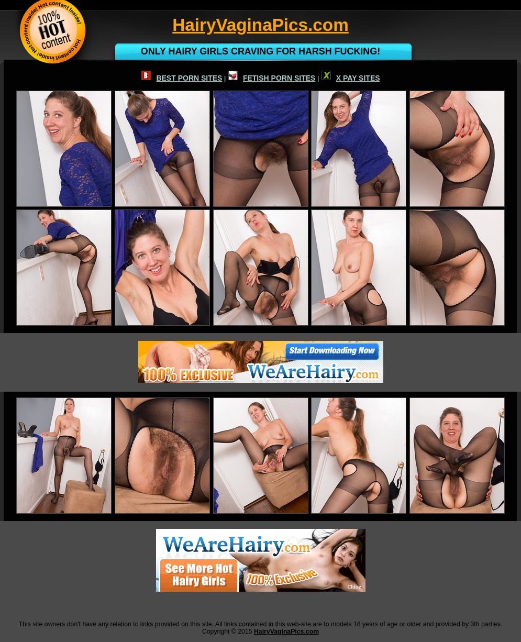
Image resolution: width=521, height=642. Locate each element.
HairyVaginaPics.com (286, 631)
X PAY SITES (351, 78)
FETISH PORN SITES (271, 78)
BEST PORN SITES (181, 78)
